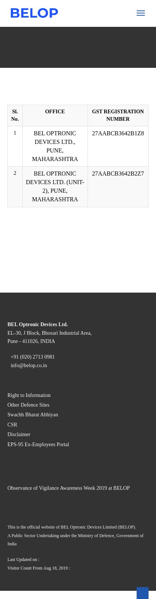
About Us (29, 22)
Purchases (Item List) (58, 330)
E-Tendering (48, 323)
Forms (40, 249)
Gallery (42, 296)
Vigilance (29, 269)
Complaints (46, 289)
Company (44, 29)
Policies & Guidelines (59, 283)
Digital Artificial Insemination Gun (89, 142)
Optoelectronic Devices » (63, 63)
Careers (27, 343)
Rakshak (58, 215)
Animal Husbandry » (58, 99)
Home (25, 16)
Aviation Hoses (66, 179)
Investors (29, 229)
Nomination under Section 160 (69, 256)
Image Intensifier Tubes (76, 92)
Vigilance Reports (54, 336)
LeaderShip (31, 222)
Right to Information (42, 594)
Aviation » (45, 149)
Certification (48, 36)
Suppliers (29, 303)
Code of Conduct (53, 49)
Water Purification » (57, 186)
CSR (38, 43)
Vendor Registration (56, 309)
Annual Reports (51, 236)
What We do (32, 56)
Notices (42, 242)
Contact (27, 350)
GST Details (47, 316)
